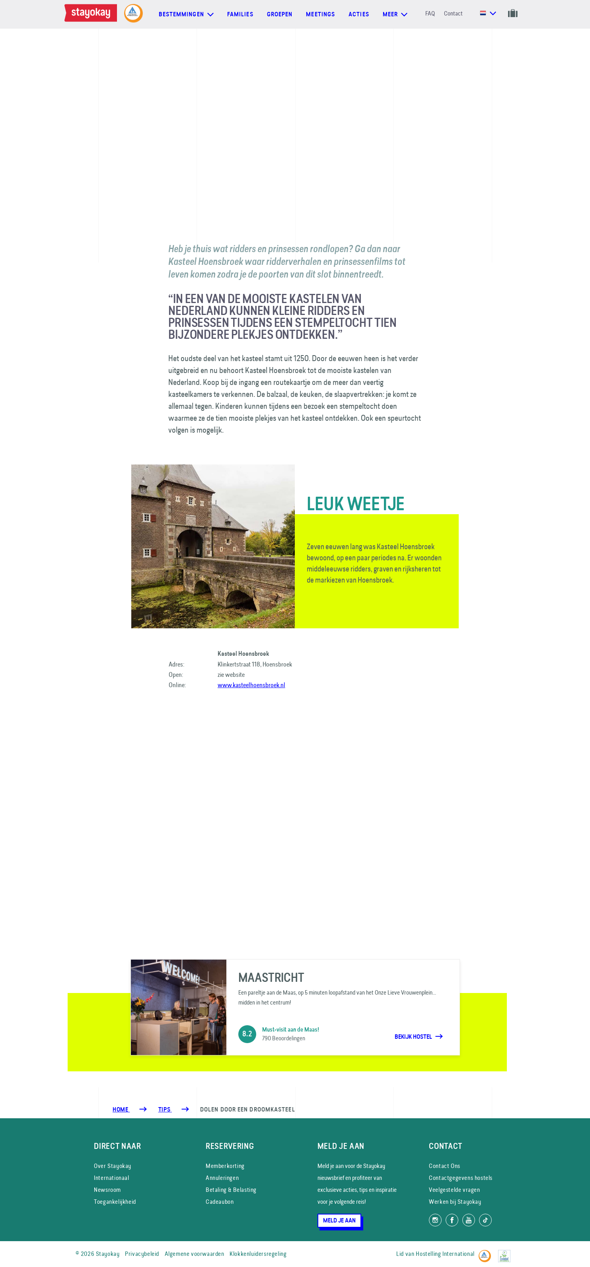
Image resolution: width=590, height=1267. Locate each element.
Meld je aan (339, 1220)
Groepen (280, 14)
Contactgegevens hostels (461, 1178)
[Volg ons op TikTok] (485, 1220)
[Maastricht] (295, 1007)
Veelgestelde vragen (454, 1189)
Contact (453, 13)
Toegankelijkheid (115, 1201)
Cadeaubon (220, 1201)
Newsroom (107, 1189)
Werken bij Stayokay (455, 1201)
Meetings (320, 14)
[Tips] (165, 1109)
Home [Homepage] (121, 1109)
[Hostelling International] (487, 1252)
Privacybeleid (142, 1254)
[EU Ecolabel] (506, 1252)
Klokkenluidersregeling (258, 1254)
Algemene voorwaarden (194, 1254)
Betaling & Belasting (231, 1189)
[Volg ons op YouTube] (468, 1220)
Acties (359, 14)
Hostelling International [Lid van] (445, 1254)
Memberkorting (225, 1166)
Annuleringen (222, 1178)
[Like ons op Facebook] (452, 1220)
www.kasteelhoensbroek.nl (251, 684)
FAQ (430, 13)
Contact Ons (444, 1166)
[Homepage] (92, 14)
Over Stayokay (112, 1166)
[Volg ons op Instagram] (435, 1220)
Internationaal (111, 1178)
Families (240, 14)
